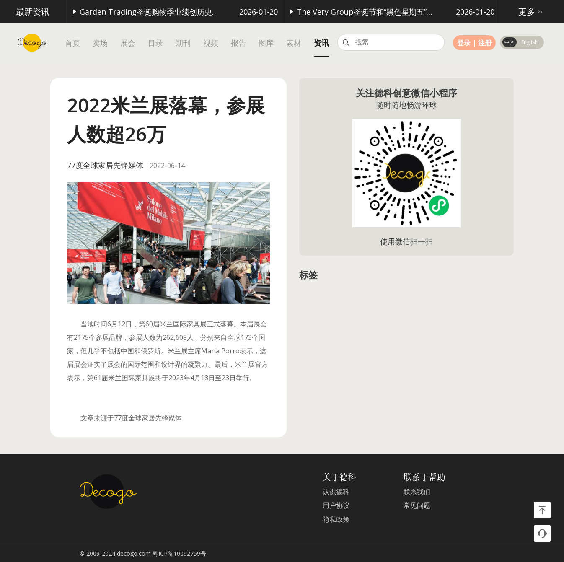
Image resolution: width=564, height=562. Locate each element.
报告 (238, 43)
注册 (485, 42)
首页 (72, 43)
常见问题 (417, 505)
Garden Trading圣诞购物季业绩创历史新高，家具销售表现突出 (144, 12)
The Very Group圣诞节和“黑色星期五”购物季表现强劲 (361, 12)
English (529, 42)
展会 (127, 43)
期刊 (183, 43)
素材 (293, 43)
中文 (509, 42)
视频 (210, 43)
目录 (155, 43)
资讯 (321, 43)
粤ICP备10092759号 (179, 553)
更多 (531, 11)
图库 (266, 43)
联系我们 (417, 491)
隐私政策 (336, 519)
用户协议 (336, 505)
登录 (464, 42)
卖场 (100, 43)
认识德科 (336, 491)
